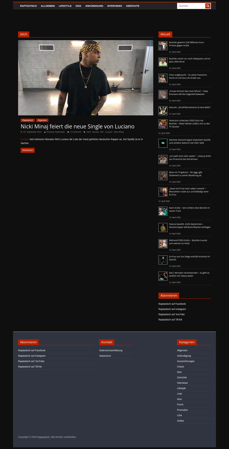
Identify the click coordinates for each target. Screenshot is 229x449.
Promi (180, 404)
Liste (179, 393)
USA (179, 415)
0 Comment (74, 132)
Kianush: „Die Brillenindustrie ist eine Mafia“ (190, 107)
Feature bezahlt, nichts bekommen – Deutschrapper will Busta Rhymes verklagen (190, 226)
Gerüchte (133, 6)
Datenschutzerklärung (110, 350)
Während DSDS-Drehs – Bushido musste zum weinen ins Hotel (188, 242)
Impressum (105, 355)
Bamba (96, 132)
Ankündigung (94, 6)
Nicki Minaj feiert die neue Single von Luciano (77, 126)
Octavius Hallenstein (56, 132)
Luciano (108, 132)
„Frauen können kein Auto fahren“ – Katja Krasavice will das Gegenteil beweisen (188, 93)
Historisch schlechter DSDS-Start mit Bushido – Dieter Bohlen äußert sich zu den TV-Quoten (189, 123)
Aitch (88, 132)
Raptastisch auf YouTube (171, 314)
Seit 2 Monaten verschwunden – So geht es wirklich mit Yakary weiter (189, 274)
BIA (102, 132)
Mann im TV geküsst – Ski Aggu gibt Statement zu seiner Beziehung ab (185, 174)
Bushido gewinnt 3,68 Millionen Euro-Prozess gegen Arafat (186, 44)
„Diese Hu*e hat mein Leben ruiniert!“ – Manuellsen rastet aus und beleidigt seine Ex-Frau (188, 191)
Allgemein (48, 6)
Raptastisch (28, 6)
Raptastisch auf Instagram (172, 309)
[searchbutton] (207, 5)
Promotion (182, 410)
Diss (78, 6)
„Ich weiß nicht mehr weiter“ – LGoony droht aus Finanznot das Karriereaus (190, 158)
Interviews (114, 6)
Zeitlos (180, 420)
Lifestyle (65, 6)
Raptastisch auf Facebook (172, 303)
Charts (180, 366)
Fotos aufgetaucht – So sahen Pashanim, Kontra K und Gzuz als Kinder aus (188, 76)
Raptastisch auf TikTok (170, 319)
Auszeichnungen (186, 361)
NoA (179, 399)
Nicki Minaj (119, 132)
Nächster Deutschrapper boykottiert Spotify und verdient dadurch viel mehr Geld (189, 141)
